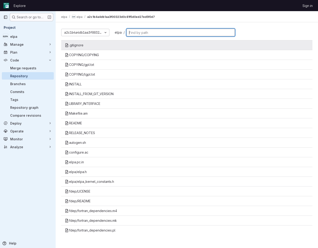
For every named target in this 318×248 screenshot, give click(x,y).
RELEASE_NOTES (80, 133)
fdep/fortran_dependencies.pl (90, 230)
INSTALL (73, 84)
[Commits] (28, 91)
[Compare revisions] (28, 115)
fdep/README (78, 201)
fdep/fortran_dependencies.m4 (91, 211)
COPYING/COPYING (82, 55)
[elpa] (28, 36)
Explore (20, 6)
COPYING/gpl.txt (79, 65)
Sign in (307, 6)
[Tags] (28, 99)
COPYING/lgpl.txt (80, 74)
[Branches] (28, 83)
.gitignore (74, 45)
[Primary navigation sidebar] (5, 17)
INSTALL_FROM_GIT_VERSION (89, 94)
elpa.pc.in (74, 162)
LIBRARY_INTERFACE (82, 104)
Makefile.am (76, 113)
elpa (118, 32)
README (73, 123)
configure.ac (76, 152)
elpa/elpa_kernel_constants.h (89, 182)
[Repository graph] (28, 107)
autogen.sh (75, 143)
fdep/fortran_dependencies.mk (91, 220)
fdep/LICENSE (77, 191)
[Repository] (28, 76)
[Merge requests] (28, 68)
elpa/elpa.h (76, 172)
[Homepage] (6, 5)
